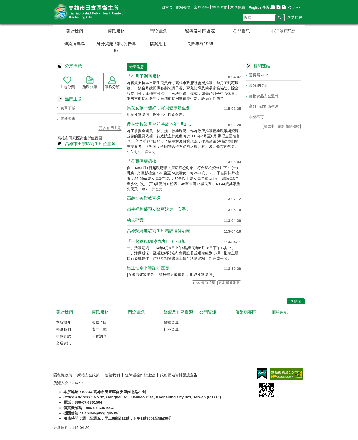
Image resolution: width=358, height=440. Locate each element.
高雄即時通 (258, 85)
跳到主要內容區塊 (2, 2)
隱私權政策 (62, 375)
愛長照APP (258, 75)
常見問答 (201, 7)
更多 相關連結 (289, 126)
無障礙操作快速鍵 (140, 375)
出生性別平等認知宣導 (148, 268)
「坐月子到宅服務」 (146, 76)
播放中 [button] (269, 126)
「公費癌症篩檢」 (144, 161)
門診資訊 (158, 31)
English (254, 7)
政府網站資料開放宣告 (178, 375)
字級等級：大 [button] (284, 7)
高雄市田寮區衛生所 (95, 12)
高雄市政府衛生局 (264, 106)
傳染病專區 (74, 43)
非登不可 (256, 117)
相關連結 (279, 312)
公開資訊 (241, 31)
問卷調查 (67, 118)
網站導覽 (183, 7)
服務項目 (99, 322)
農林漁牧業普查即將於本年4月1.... (159, 124)
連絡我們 (112, 375)
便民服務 (116, 31)
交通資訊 (63, 343)
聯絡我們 (63, 329)
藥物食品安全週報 (264, 96)
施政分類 (89, 87)
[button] (279, 17)
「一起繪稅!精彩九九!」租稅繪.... (158, 241)
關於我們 (74, 31)
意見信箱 (237, 7)
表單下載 (67, 108)
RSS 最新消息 (204, 283)
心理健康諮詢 (283, 31)
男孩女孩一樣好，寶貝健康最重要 (158, 108)
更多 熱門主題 (110, 128)
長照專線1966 (200, 43)
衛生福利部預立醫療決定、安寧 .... (159, 209)
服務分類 (112, 87)
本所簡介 (63, 322)
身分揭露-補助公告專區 (116, 47)
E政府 (262, 374)
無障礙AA (286, 374)
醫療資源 (171, 322)
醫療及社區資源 (200, 31)
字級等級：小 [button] (273, 7)
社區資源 (171, 329)
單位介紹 (63, 336)
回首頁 (167, 7)
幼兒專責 (135, 220)
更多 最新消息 (229, 283)
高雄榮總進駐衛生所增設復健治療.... (161, 230)
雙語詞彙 (219, 7)
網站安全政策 (88, 375)
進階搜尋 (294, 17)
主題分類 (67, 87)
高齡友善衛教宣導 (144, 198)
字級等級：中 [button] (278, 7)
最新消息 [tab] (136, 67)
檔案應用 (158, 43)
